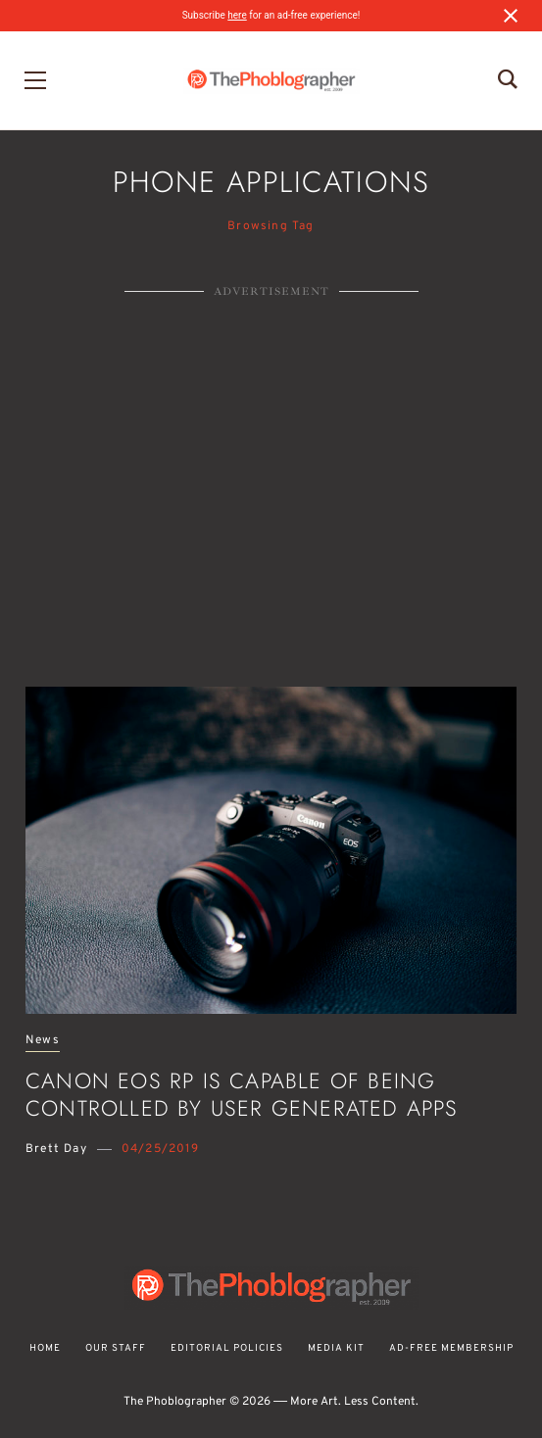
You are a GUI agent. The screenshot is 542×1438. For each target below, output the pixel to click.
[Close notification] (510, 15)
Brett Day (56, 1149)
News (42, 1040)
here (236, 15)
